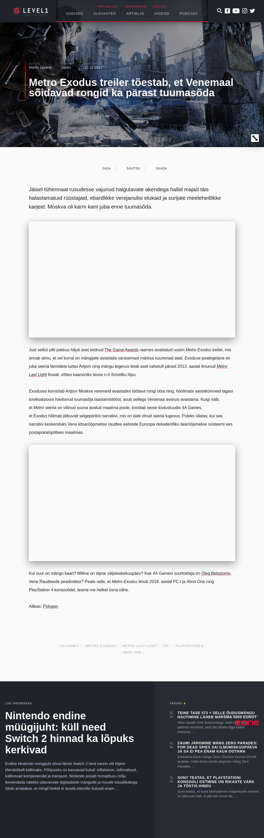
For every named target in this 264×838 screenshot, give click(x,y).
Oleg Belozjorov (215, 573)
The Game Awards (121, 350)
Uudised (75, 13)
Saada (159, 168)
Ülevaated (105, 13)
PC (166, 646)
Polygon (50, 606)
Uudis (66, 67)
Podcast (189, 13)
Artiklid (135, 13)
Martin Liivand (40, 67)
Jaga (104, 168)
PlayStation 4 (189, 646)
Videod (161, 13)
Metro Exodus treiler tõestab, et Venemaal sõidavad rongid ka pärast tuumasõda (131, 87)
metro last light (139, 646)
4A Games (70, 646)
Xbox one (131, 652)
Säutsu (130, 168)
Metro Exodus (100, 646)
